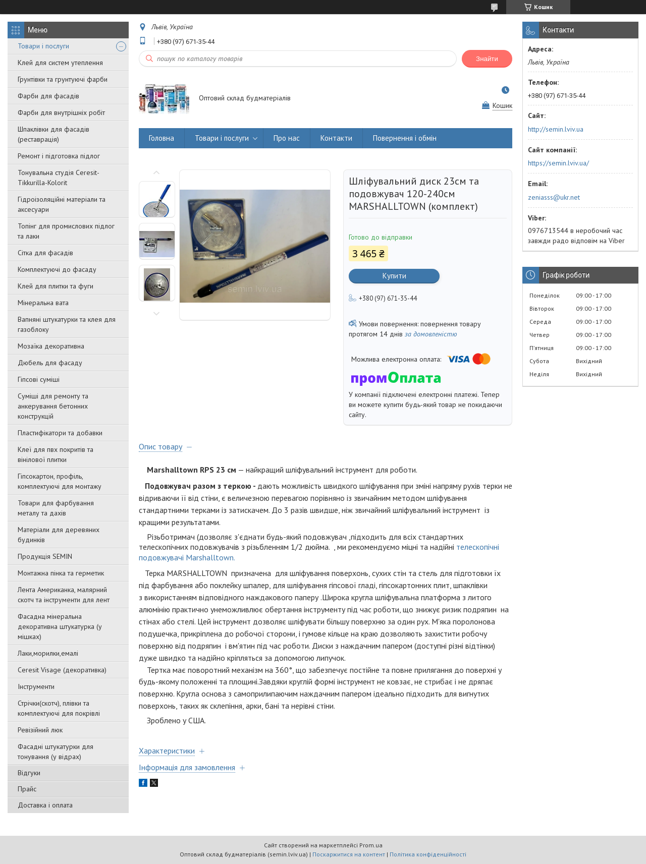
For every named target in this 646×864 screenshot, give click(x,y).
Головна (161, 138)
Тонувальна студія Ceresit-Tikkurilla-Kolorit (58, 177)
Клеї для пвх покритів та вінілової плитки (55, 454)
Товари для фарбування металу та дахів (56, 507)
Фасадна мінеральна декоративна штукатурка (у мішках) (60, 626)
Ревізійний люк (40, 729)
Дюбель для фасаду (50, 362)
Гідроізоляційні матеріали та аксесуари (61, 204)
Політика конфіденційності (428, 854)
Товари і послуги (43, 45)
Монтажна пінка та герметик (61, 573)
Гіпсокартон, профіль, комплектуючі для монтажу (59, 481)
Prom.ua (371, 845)
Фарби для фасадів (48, 95)
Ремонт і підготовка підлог (59, 155)
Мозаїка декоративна (51, 346)
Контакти (336, 138)
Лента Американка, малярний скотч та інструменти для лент (64, 594)
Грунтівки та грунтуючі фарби (62, 79)
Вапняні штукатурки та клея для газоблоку (67, 324)
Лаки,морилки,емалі (48, 653)
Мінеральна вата (43, 302)
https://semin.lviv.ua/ (558, 162)
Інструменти (36, 686)
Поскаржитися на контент (348, 854)
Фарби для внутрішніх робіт (61, 112)
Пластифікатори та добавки (60, 432)
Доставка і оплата (45, 805)
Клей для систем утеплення (60, 62)
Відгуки (29, 772)
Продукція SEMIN (45, 556)
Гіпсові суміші (39, 379)
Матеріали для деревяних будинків (58, 534)
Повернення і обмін (405, 138)
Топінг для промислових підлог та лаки (66, 231)
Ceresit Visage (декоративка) (62, 669)
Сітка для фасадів (45, 252)
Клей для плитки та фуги (55, 286)
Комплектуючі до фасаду (57, 269)
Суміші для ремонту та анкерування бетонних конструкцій (53, 406)
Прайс (27, 788)
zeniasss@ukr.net (554, 197)
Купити (394, 275)
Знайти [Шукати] (487, 59)
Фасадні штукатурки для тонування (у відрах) (55, 751)
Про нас (287, 138)
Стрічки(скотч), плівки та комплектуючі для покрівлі (59, 708)
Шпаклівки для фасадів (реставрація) (53, 134)
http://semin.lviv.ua (555, 129)
